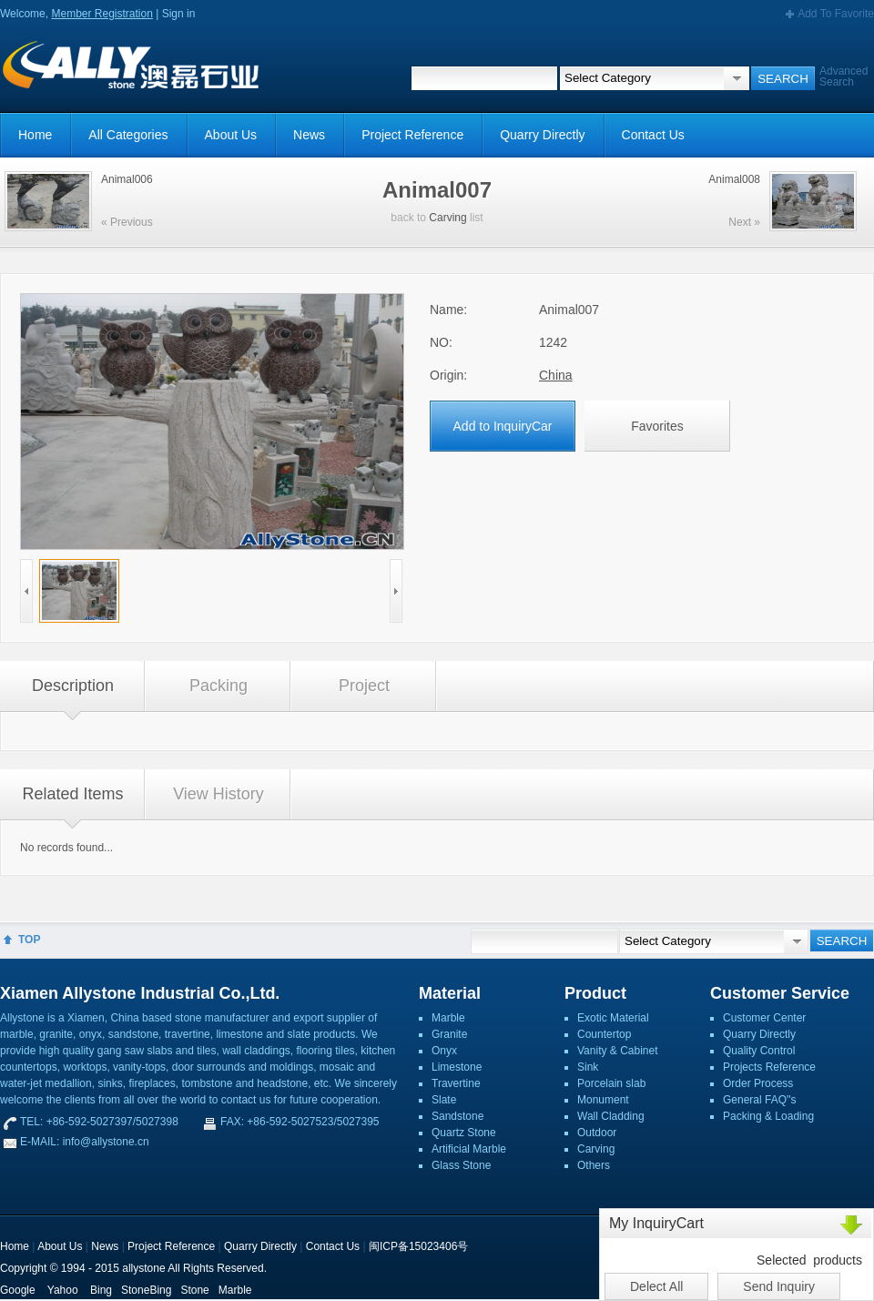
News (309, 134)
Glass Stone (461, 1165)
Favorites (657, 426)
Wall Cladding (611, 1116)
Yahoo (62, 1290)
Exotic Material (613, 1017)
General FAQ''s (760, 1099)
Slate (444, 1099)
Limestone (457, 1067)
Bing (101, 1290)
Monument (603, 1099)
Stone (194, 1290)
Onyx (444, 1050)
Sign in (179, 13)
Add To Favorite (836, 13)
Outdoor (596, 1132)
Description (73, 685)
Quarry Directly (542, 134)
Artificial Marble (469, 1149)
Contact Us (653, 134)
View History (218, 794)
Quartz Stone (464, 1132)
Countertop (604, 1034)
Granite (449, 1034)
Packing (218, 685)
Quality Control (759, 1050)
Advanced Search (843, 76)
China (556, 375)
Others (593, 1165)
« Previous (127, 222)
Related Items (72, 794)
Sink (587, 1067)
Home (35, 134)
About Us (231, 134)
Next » (744, 222)
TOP (29, 939)
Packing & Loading (768, 1116)
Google (18, 1290)
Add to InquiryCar (503, 426)
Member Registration (101, 13)
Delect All (656, 1286)
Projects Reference (769, 1067)
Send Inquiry (779, 1286)
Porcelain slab (611, 1083)
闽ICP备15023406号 (418, 1246)
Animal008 (734, 179)
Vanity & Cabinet (617, 1050)
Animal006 (127, 179)
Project (364, 685)
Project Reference (412, 134)
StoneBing (146, 1290)
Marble (448, 1017)
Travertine (456, 1083)
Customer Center (764, 1017)
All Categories (128, 134)
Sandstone (457, 1116)
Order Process (758, 1083)
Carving (447, 217)
